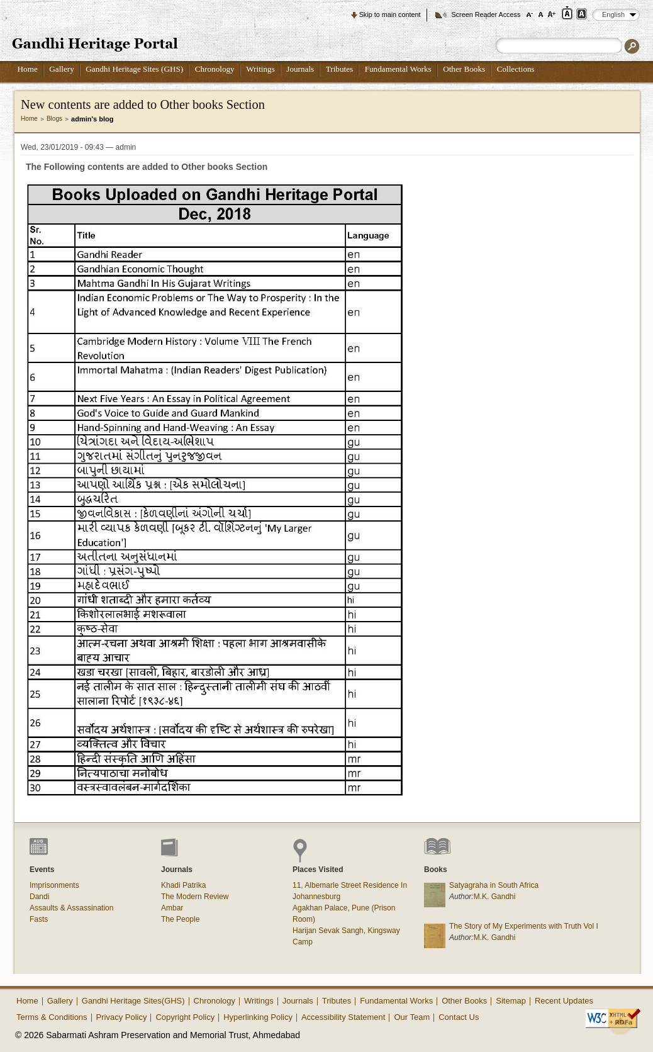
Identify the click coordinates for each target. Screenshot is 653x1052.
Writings (260, 69)
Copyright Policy (185, 1017)
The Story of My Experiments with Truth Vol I (523, 926)
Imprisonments (54, 885)
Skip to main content (390, 14)
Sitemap (511, 1000)
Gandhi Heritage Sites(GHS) (133, 1000)
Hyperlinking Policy (258, 1017)
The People (180, 919)
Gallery (61, 69)
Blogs (54, 118)
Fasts (39, 919)
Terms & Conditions (51, 1017)
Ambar (172, 908)
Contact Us (458, 1017)
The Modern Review (194, 896)
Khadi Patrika (183, 885)
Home (28, 69)
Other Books (464, 69)
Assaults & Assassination (71, 908)
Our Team (412, 1017)
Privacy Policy (121, 1017)
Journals (300, 69)
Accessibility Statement (343, 1017)
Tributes (339, 69)
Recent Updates (564, 1000)
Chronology (215, 69)
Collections (516, 69)
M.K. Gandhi (495, 896)
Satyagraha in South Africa (494, 885)
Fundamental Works (398, 69)
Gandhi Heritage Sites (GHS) (134, 69)
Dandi (39, 896)
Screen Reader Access (485, 14)
